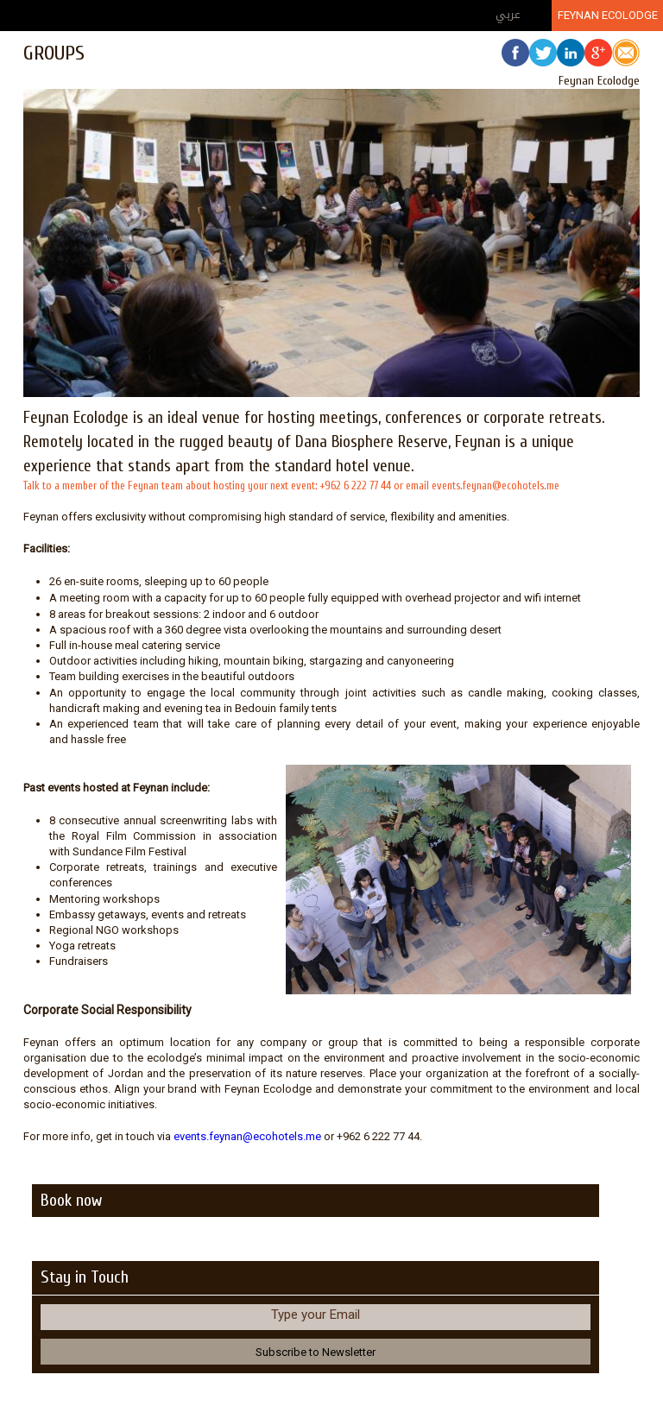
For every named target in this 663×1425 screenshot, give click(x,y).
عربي (508, 14)
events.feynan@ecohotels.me (247, 1136)
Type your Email (315, 1314)
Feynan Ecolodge (608, 15)
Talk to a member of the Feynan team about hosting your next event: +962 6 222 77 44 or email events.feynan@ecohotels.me (291, 485)
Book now (71, 1200)
